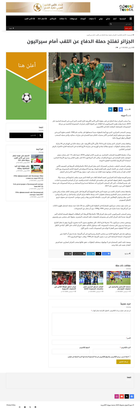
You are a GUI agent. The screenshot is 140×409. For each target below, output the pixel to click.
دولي (101, 18)
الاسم (128, 338)
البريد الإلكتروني (125, 347)
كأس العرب (29, 18)
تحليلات (92, 18)
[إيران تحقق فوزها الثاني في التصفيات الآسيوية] (64, 278)
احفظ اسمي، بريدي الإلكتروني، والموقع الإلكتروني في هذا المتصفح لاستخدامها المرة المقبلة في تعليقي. (98, 357)
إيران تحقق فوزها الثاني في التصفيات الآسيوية (65, 287)
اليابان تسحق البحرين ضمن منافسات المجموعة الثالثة (93, 287)
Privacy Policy (11, 405)
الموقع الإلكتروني (84, 347)
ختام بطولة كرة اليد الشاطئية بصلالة (22, 167)
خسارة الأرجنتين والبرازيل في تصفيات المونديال (120, 287)
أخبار (114, 18)
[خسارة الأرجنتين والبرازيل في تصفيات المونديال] (119, 278)
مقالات (63, 18)
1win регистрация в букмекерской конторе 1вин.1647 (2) (28, 185)
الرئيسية (123, 18)
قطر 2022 (42, 18)
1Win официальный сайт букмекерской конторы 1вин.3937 (29, 193)
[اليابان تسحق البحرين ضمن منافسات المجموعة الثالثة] (91, 278)
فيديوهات (73, 18)
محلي (108, 18)
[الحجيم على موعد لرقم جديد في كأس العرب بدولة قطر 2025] (37, 159)
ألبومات (83, 18)
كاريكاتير (53, 18)
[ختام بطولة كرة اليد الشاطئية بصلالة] (37, 169)
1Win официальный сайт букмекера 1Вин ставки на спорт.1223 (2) (28, 177)
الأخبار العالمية (122, 35)
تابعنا (129, 377)
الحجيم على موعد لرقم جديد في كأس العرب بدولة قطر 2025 (21, 158)
